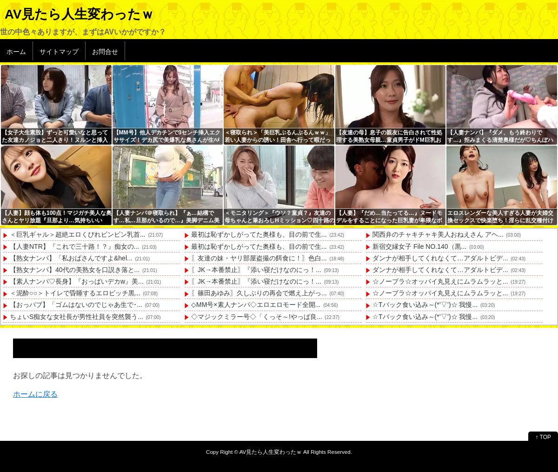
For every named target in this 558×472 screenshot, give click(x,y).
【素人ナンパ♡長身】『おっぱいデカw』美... (77, 281)
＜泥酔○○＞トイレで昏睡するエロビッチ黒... (75, 293)
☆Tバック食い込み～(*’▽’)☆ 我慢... (425, 304)
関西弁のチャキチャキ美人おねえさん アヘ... (438, 234)
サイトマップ (59, 51)
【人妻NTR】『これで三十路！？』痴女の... (74, 246)
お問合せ (105, 51)
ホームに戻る (35, 394)
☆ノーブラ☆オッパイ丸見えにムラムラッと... (440, 281)
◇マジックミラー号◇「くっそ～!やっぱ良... (256, 316)
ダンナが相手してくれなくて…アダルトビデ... (440, 258)
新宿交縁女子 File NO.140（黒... (419, 246)
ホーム (16, 51)
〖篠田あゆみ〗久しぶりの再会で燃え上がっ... (259, 293)
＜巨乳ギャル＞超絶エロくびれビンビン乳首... (78, 234)
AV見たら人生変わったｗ (79, 14)
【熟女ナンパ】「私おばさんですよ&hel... (71, 258)
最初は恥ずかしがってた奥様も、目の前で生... (259, 234)
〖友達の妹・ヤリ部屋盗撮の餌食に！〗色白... (259, 258)
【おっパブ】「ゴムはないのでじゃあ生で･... (76, 304)
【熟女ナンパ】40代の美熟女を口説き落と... (75, 269)
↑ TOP (543, 437)
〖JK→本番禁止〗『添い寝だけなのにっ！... (256, 269)
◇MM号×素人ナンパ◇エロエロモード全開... (255, 304)
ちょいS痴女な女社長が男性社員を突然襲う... (76, 316)
